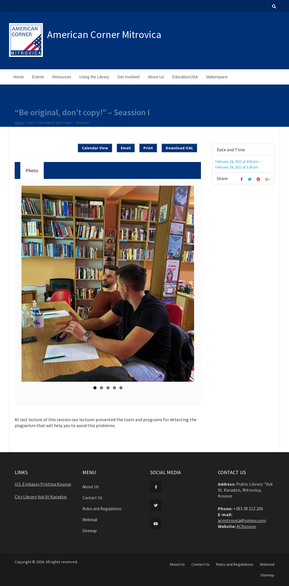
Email (126, 147)
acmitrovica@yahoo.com (242, 520)
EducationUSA (185, 77)
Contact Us (92, 497)
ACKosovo (246, 526)
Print (148, 147)
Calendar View (95, 147)
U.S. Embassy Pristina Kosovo (43, 484)
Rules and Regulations (102, 508)
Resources (61, 77)
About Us (156, 77)
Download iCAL (179, 147)
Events (38, 77)
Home (18, 77)
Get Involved (128, 77)
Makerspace (216, 77)
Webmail (89, 519)
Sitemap (89, 530)
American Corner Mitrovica (104, 34)
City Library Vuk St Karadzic (41, 497)
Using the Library (94, 77)
